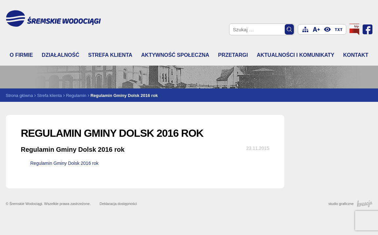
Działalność (61, 55)
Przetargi (233, 55)
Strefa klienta (110, 55)
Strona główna (19, 95)
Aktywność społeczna (175, 55)
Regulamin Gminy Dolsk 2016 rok (64, 163)
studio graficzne (350, 203)
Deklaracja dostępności (118, 204)
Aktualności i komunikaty (295, 55)
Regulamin (76, 95)
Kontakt (355, 55)
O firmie (21, 55)
